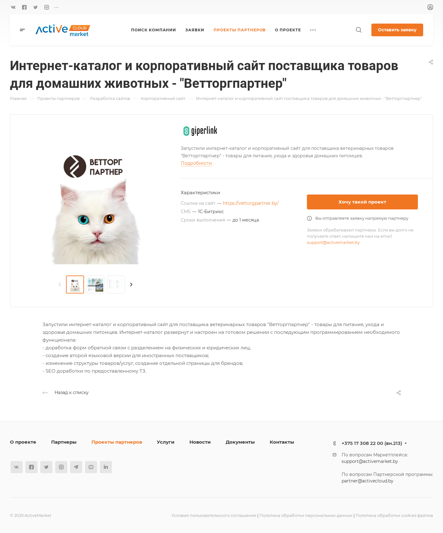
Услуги (166, 442)
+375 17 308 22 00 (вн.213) (372, 443)
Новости (200, 442)
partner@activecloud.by (367, 481)
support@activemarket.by (333, 242)
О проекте (23, 442)
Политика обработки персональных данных (305, 515)
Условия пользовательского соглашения (213, 515)
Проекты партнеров (116, 442)
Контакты (282, 442)
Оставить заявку (397, 30)
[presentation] (60, 284)
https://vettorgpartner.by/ (251, 203)
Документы (240, 442)
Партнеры (64, 442)
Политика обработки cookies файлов (394, 515)
